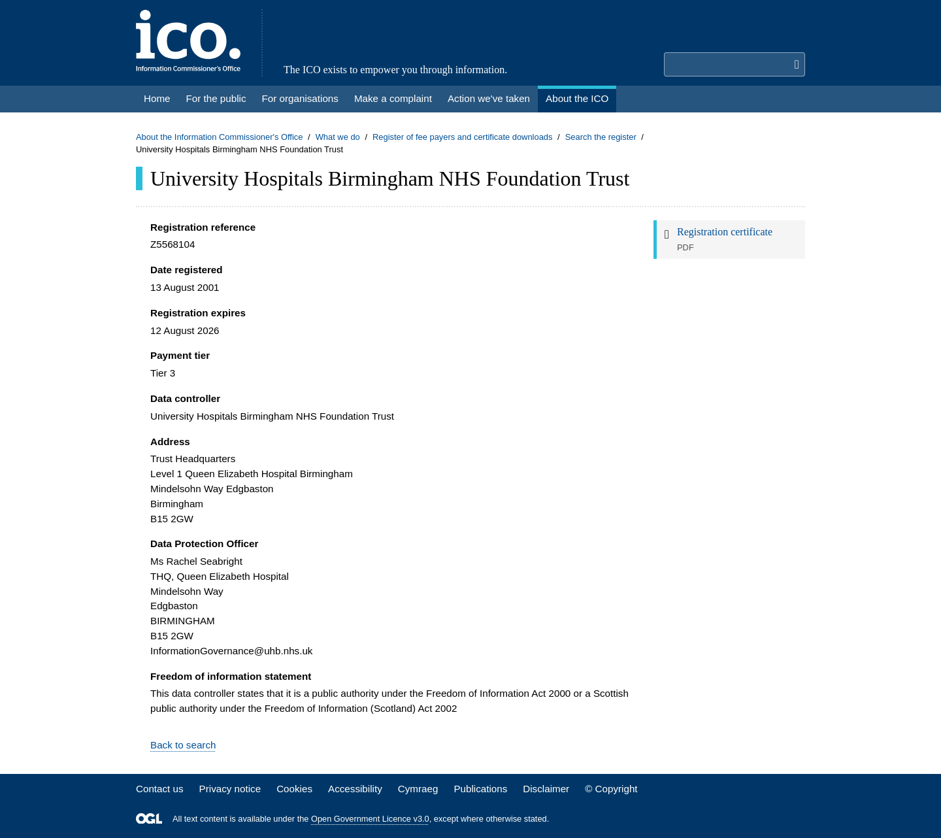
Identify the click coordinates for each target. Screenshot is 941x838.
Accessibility (355, 788)
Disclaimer (546, 788)
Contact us (160, 788)
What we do (338, 137)
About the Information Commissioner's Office (219, 137)
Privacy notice (230, 788)
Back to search (183, 744)
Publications (480, 788)
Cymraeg (418, 788)
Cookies (294, 788)
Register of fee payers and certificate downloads (462, 137)
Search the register (600, 137)
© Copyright (611, 788)
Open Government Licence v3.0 (370, 819)
